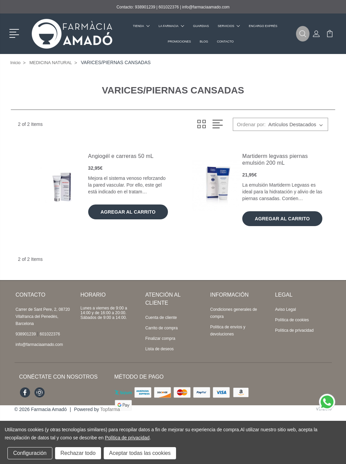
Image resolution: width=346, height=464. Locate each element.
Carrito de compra (161, 328)
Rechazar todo (78, 453)
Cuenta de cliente (161, 317)
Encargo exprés (263, 26)
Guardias (201, 26)
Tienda (141, 26)
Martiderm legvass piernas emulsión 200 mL (275, 159)
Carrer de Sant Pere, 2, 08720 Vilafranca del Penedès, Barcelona (43, 316)
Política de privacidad (294, 330)
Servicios (229, 26)
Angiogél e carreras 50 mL (121, 156)
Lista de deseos (159, 349)
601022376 (168, 7)
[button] (15, 32)
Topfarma (110, 409)
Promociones (179, 41)
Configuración (30, 453)
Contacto (225, 41)
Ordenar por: (251, 124)
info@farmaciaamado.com (205, 7)
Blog (204, 41)
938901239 (145, 7)
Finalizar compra (160, 338)
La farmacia (171, 26)
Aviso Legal (285, 309)
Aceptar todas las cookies (140, 453)
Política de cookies (292, 320)
